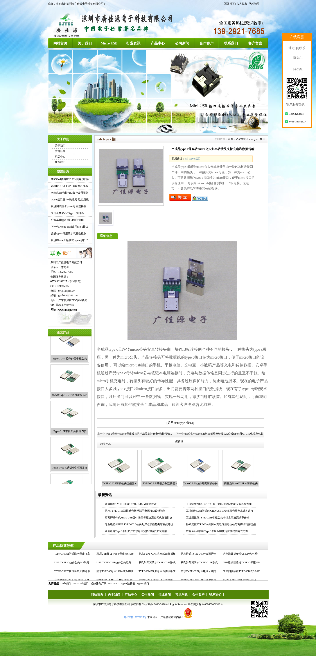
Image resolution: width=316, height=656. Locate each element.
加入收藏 (242, 3)
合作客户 (206, 43)
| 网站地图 (253, 3)
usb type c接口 (257, 139)
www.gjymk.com (67, 309)
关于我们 (85, 43)
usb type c (113, 583)
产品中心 (158, 43)
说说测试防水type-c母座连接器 (68, 206)
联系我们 (231, 43)
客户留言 (255, 43)
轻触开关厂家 (98, 583)
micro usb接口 (81, 583)
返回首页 (229, 3)
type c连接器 (128, 583)
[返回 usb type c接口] (180, 422)
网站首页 (60, 43)
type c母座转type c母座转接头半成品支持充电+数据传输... (139, 433)
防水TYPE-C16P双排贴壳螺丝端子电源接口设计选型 (135, 510)
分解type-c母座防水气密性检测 (68, 233)
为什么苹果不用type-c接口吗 (67, 213)
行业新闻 (164, 594)
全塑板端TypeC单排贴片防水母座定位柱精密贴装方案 (136, 531)
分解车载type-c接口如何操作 (67, 219)
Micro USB (109, 43)
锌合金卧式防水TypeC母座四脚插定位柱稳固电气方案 (217, 531)
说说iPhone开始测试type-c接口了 (69, 240)
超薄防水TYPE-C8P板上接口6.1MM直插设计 (130, 504)
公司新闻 (182, 43)
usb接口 (66, 583)
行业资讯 (133, 43)
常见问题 (181, 594)
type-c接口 (143, 583)
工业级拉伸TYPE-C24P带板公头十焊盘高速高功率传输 (218, 517)
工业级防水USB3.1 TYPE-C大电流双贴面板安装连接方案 (219, 504)
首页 (230, 139)
